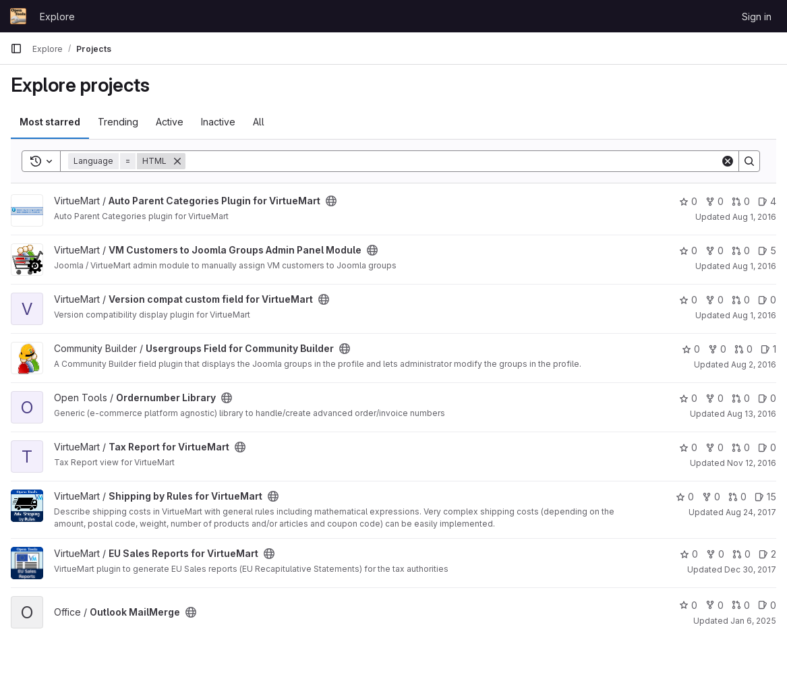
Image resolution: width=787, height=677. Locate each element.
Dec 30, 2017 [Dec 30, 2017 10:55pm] (750, 569)
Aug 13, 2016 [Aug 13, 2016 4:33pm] (751, 414)
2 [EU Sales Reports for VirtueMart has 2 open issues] (767, 554)
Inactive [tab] (218, 121)
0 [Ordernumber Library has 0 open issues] (767, 398)
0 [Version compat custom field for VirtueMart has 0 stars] (688, 299)
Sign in (756, 16)
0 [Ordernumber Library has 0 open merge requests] (741, 398)
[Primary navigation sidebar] (16, 48)
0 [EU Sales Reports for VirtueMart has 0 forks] (715, 554)
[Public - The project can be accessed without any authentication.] (331, 201)
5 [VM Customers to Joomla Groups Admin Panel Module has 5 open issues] (767, 250)
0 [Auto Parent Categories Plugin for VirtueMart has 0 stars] (688, 201)
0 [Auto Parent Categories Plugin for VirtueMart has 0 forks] (714, 201)
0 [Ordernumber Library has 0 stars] (688, 398)
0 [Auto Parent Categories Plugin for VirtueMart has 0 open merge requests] (741, 201)
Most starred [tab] (50, 121)
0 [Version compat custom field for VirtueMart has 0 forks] (714, 299)
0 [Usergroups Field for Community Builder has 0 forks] (717, 349)
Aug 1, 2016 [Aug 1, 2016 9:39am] (754, 217)
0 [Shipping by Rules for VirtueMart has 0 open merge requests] (737, 496)
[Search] (453, 161)
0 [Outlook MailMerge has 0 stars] (688, 605)
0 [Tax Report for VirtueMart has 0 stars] (688, 447)
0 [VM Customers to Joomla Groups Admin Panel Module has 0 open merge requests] (741, 250)
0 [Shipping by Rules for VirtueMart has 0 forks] (711, 496)
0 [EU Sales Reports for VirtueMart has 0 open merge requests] (741, 554)
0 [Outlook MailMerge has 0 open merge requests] (741, 605)
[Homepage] (18, 16)
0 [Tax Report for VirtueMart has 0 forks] (714, 447)
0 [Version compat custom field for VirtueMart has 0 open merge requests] (741, 299)
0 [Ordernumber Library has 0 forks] (714, 398)
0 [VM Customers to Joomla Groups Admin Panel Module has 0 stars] (688, 250)
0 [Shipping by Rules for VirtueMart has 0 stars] (685, 496)
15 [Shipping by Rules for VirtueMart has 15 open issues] (765, 496)
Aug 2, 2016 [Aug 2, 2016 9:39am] (753, 364)
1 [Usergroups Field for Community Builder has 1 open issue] (768, 349)
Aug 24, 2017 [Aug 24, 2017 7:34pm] (751, 512)
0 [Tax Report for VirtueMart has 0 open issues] (767, 447)
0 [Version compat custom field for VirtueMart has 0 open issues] (767, 299)
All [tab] (258, 121)
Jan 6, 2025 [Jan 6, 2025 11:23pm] (753, 621)
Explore (57, 16)
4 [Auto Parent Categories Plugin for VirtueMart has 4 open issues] (767, 201)
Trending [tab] (118, 121)
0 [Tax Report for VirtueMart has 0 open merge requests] (741, 447)
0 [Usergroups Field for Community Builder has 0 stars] (691, 349)
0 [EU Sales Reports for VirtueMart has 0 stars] (689, 554)
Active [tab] (169, 121)
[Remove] (177, 161)
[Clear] (728, 161)
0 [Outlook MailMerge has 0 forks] (714, 605)
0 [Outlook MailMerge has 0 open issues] (767, 605)
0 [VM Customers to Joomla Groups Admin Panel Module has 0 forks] (714, 250)
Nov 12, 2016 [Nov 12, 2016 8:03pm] (751, 463)
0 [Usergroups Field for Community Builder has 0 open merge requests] (743, 349)
